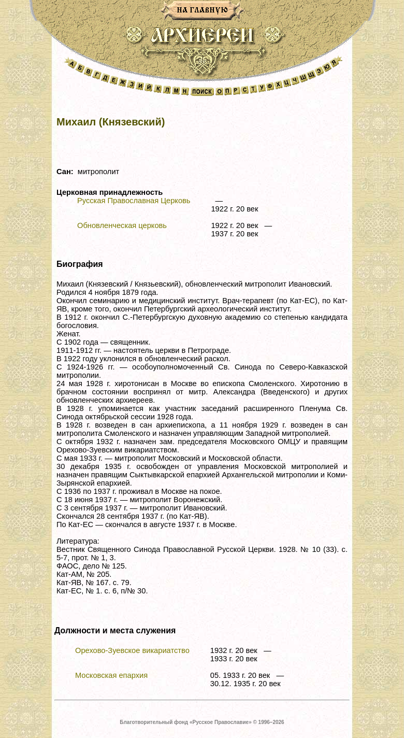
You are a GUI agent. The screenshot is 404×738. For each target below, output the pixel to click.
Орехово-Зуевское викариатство (132, 650)
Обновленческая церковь (122, 225)
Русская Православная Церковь (133, 200)
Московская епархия (111, 675)
